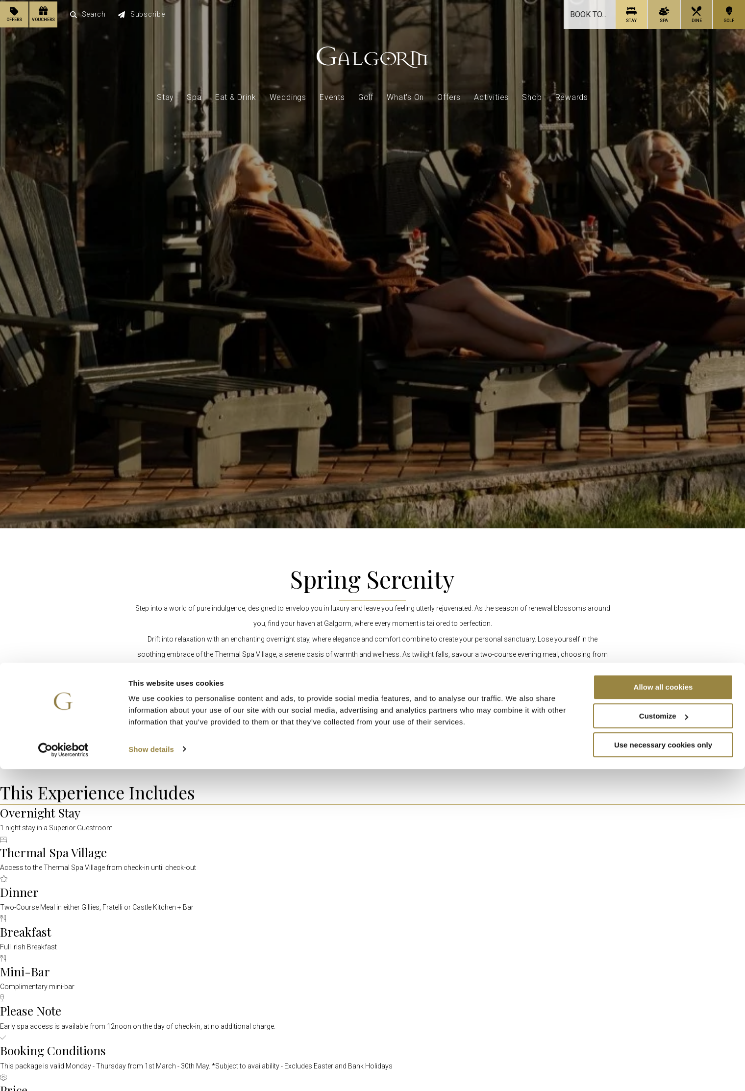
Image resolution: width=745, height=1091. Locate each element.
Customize (663, 1038)
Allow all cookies (663, 1009)
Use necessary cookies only (663, 1067)
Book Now (373, 748)
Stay (165, 95)
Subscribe (142, 14)
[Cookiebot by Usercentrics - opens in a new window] (63, 1072)
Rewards (572, 95)
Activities (491, 95)
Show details (151, 1071)
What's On (405, 95)
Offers (449, 95)
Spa (194, 95)
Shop (532, 95)
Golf (365, 95)
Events (332, 95)
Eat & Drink (235, 95)
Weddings (288, 95)
